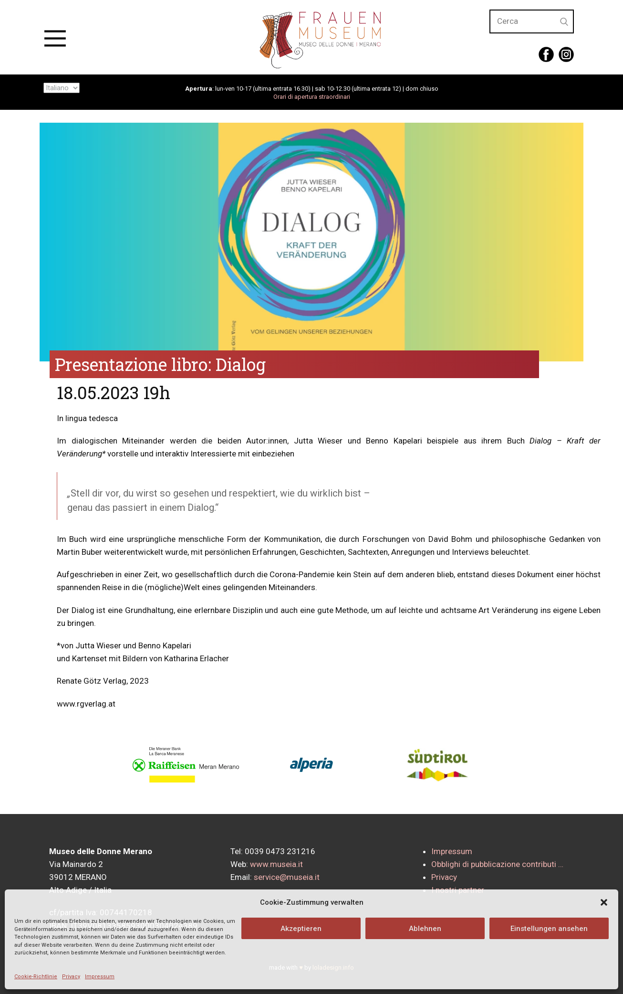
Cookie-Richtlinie (35, 976)
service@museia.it (287, 877)
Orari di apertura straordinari (311, 96)
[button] (604, 902)
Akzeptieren (301, 928)
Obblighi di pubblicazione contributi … (497, 864)
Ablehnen (425, 928)
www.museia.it (276, 864)
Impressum (99, 976)
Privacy (71, 976)
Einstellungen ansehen (549, 928)
